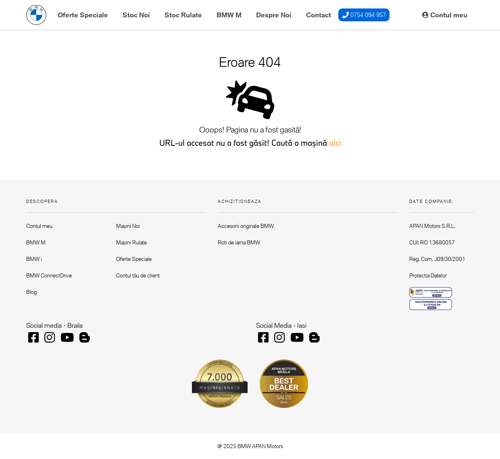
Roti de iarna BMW (239, 242)
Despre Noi (274, 15)
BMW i (34, 259)
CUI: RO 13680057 (432, 242)
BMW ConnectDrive (49, 275)
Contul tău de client (138, 275)
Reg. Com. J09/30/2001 (437, 259)
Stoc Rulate (183, 15)
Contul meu (444, 15)
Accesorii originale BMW (246, 226)
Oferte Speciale (83, 15)
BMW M (229, 15)
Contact (318, 15)
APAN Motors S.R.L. (432, 226)
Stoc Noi (136, 15)
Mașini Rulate (131, 242)
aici (335, 142)
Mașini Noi (128, 226)
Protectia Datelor (428, 275)
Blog (31, 292)
